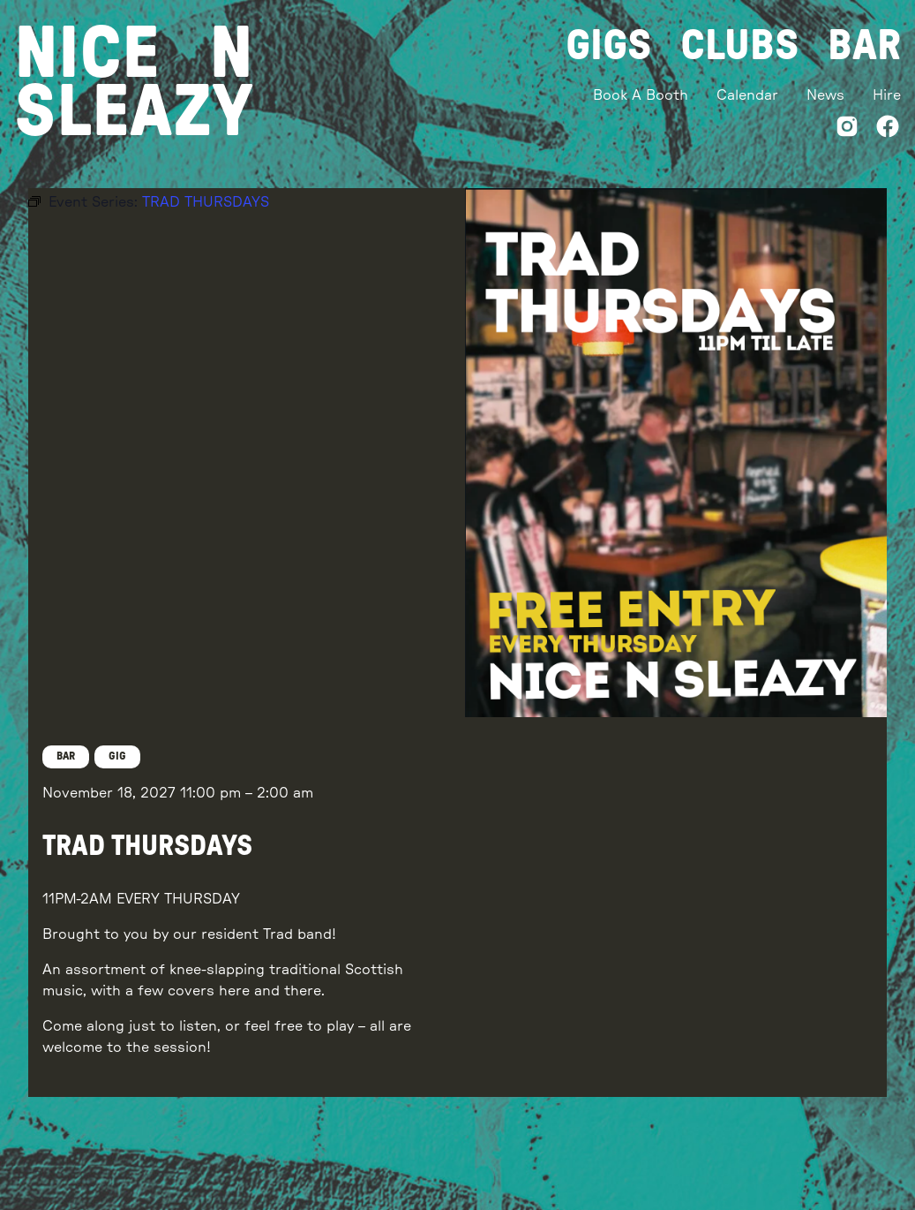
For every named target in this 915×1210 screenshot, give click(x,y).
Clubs (739, 46)
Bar (864, 46)
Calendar (747, 95)
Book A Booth (640, 95)
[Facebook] (887, 129)
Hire (887, 95)
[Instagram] (847, 129)
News (825, 95)
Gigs (609, 46)
